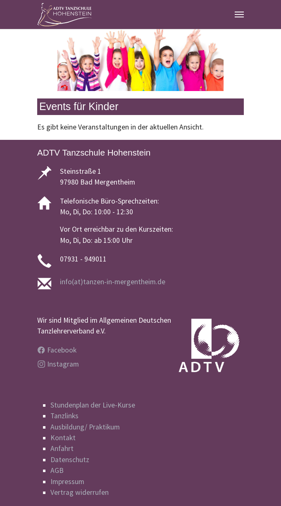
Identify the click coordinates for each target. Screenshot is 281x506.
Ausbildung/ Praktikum (85, 427)
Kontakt (63, 437)
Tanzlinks (64, 415)
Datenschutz (69, 459)
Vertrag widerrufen (79, 492)
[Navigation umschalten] (239, 14)
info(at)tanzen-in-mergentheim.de (112, 281)
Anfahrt (62, 448)
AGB (57, 470)
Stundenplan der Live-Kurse (92, 405)
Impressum (67, 481)
